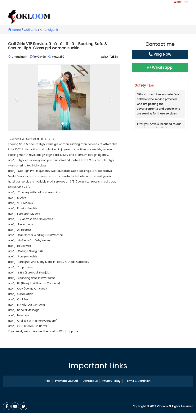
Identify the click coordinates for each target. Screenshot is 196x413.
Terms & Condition (137, 381)
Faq (48, 381)
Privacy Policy (111, 381)
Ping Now (160, 54)
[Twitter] (15, 406)
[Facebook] (7, 406)
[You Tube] (23, 406)
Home (14, 30)
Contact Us (90, 381)
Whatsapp (159, 67)
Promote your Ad (66, 381)
